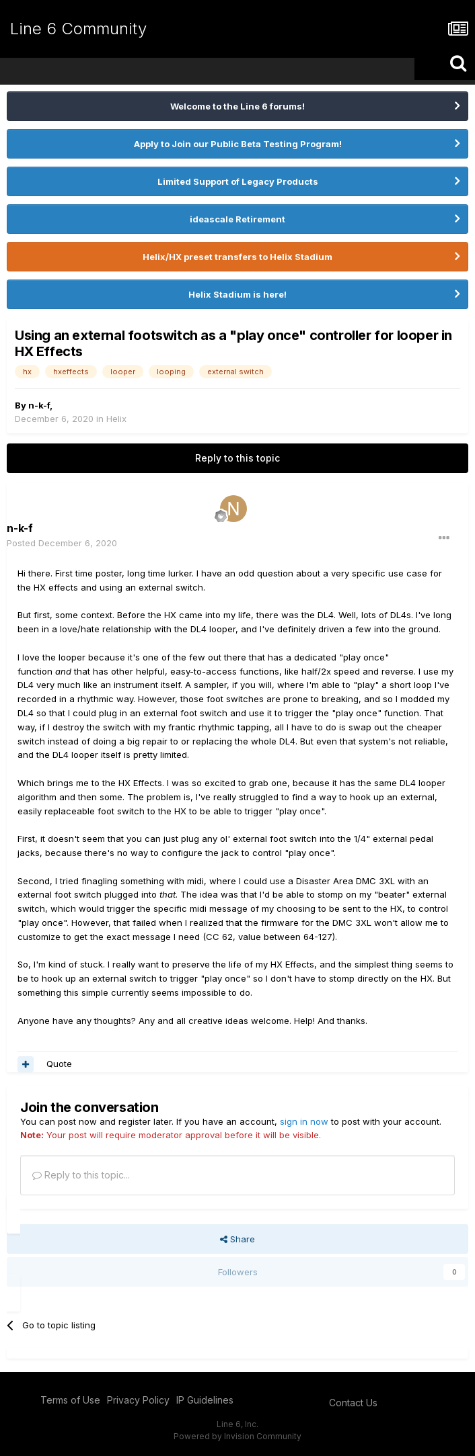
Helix (116, 418)
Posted (62, 543)
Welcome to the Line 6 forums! (237, 106)
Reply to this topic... (81, 1175)
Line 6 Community (78, 28)
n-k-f (39, 405)
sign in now (304, 1121)
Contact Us (353, 1402)
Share (237, 1239)
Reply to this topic (237, 458)
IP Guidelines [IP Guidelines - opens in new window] (204, 1400)
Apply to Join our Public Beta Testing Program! (238, 143)
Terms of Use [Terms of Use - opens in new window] (70, 1400)
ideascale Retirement (237, 219)
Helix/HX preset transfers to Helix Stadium (237, 256)
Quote (59, 1063)
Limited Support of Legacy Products (237, 181)
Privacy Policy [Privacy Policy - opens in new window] (138, 1400)
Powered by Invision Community (237, 1436)
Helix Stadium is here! (237, 294)
